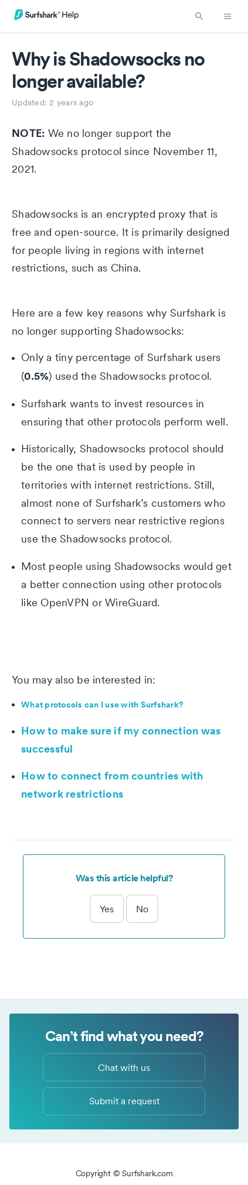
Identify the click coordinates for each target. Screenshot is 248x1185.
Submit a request (124, 1101)
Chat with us (124, 1067)
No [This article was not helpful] (142, 909)
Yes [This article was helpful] (107, 909)
